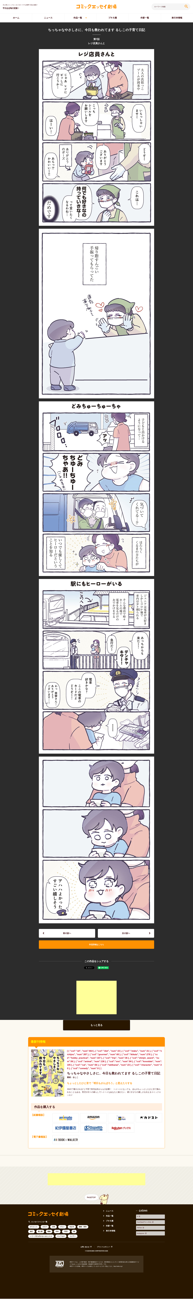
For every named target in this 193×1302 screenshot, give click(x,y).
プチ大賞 (112, 18)
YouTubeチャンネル (146, 1228)
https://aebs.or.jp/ (119, 1275)
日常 (53, 1236)
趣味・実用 (82, 1236)
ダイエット (33, 1236)
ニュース (48, 18)
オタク (44, 1236)
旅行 (31, 1240)
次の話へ (126, 934)
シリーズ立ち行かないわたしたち (41, 1245)
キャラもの (61, 1245)
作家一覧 (144, 18)
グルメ (62, 1236)
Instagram (141, 1235)
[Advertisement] (96, 1001)
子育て (66, 1240)
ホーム (16, 18)
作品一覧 (77, 18)
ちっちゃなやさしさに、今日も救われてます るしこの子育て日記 (114, 1079)
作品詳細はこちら (96, 947)
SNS (57, 1240)
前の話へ (67, 934)
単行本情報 (111, 1239)
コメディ (73, 1245)
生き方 (72, 1236)
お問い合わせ (84, 1256)
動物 (49, 1240)
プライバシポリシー (104, 1256)
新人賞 (40, 1240)
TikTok (139, 1232)
